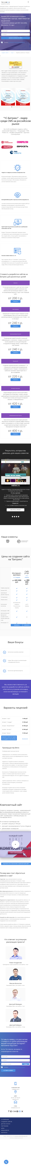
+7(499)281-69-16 (15, 1089)
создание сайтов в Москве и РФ (20, 1136)
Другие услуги (5, 1123)
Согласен (13, 42)
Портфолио (4, 1126)
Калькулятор (5, 1130)
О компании (5, 1119)
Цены (2, 1128)
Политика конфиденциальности (16, 1137)
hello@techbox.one (15, 1107)
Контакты (4, 1132)
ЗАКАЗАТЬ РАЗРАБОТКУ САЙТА (15, 37)
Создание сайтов (6, 1121)
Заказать (17, 625)
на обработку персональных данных (16, 42)
